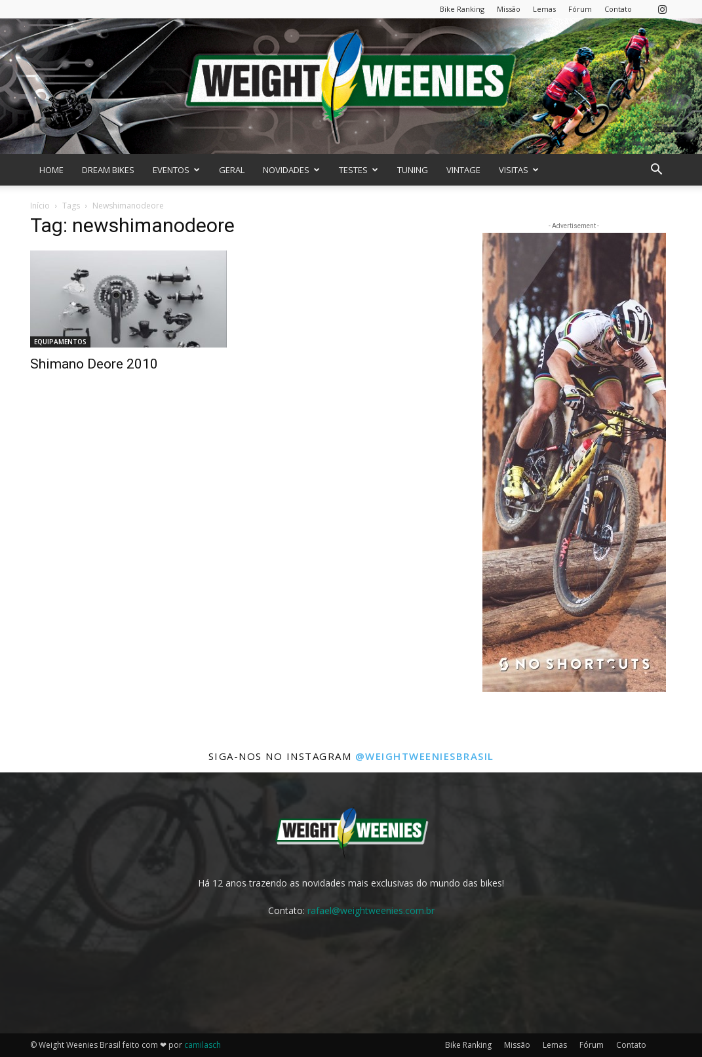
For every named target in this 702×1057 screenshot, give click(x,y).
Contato (618, 9)
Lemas (544, 9)
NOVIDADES (291, 170)
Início (40, 205)
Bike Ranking (462, 9)
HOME (51, 170)
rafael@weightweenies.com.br (371, 910)
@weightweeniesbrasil (424, 756)
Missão (508, 9)
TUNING (412, 170)
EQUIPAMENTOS (60, 341)
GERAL (231, 170)
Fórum (580, 9)
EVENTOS (176, 170)
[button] (657, 171)
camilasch (202, 1044)
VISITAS (519, 170)
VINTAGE (463, 170)
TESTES (358, 170)
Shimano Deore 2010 (94, 364)
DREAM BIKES (108, 170)
